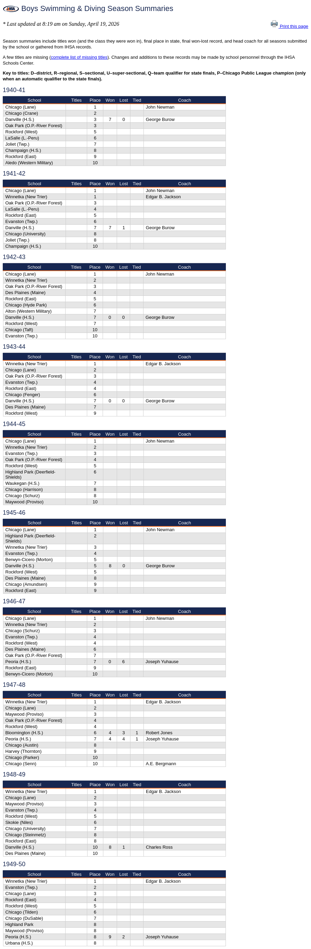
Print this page (289, 26)
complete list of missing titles (79, 57)
